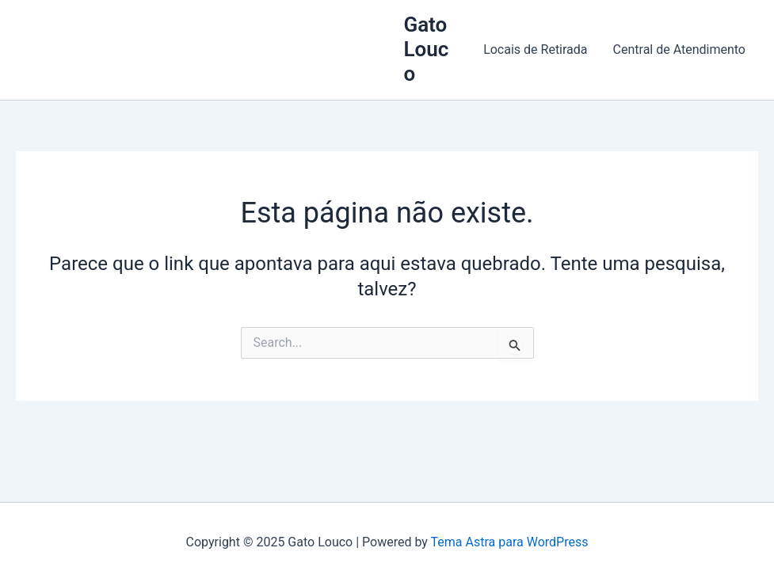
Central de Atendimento (679, 49)
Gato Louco (425, 49)
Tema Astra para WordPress (510, 542)
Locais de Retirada (535, 49)
